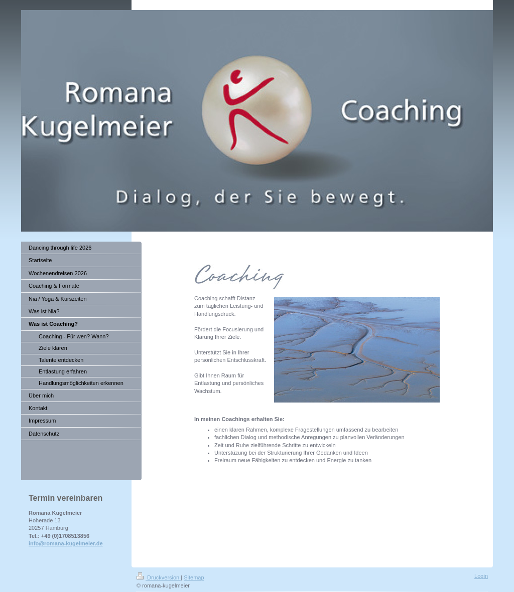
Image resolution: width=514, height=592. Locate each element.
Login (481, 576)
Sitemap (194, 577)
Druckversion (159, 577)
